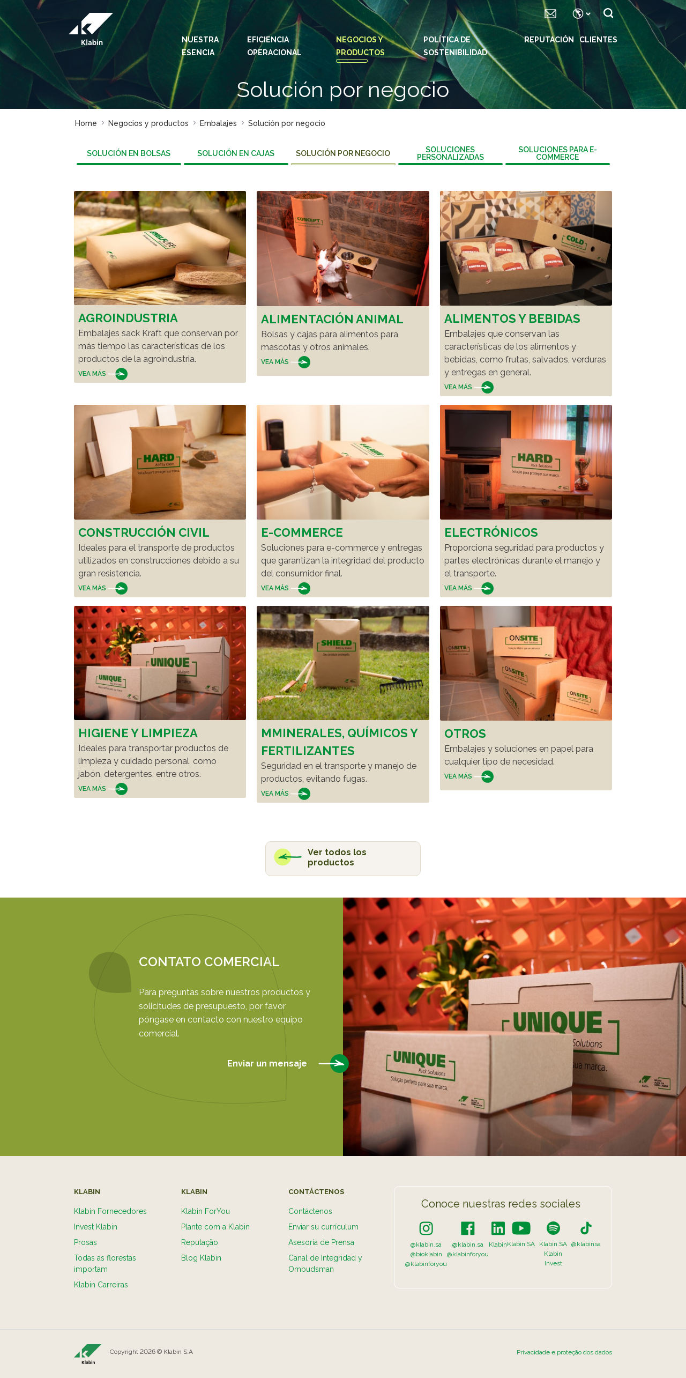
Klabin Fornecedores (110, 1211)
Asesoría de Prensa (321, 1242)
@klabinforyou (426, 1264)
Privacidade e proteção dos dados (564, 1352)
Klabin (498, 1244)
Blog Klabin (201, 1258)
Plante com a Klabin (215, 1227)
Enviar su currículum (323, 1227)
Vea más (103, 373)
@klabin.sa (426, 1244)
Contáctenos (310, 1211)
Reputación (549, 39)
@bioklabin (426, 1254)
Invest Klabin (95, 1227)
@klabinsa (586, 1244)
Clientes (598, 39)
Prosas (85, 1242)
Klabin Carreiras (101, 1284)
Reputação (199, 1242)
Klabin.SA (521, 1244)
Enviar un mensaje (288, 1064)
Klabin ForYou (205, 1211)
